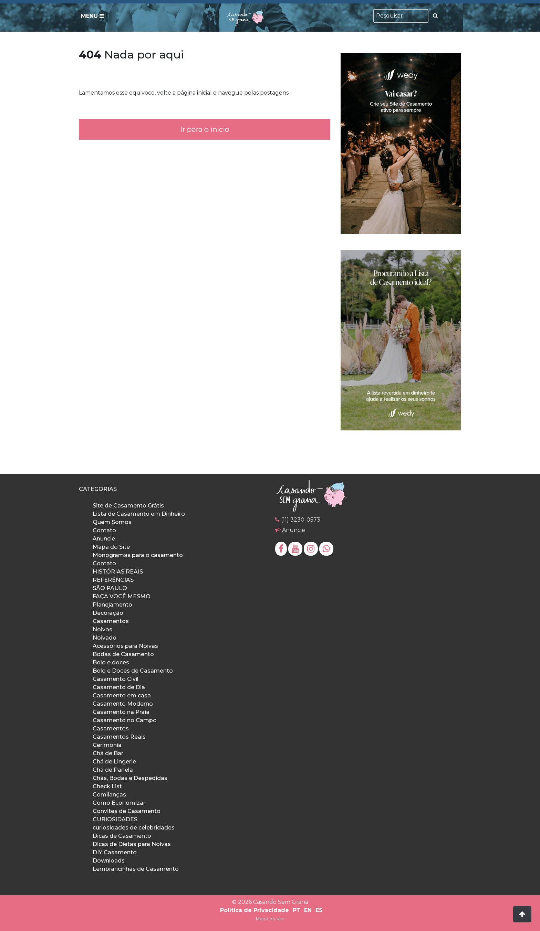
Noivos (102, 629)
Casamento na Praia (121, 712)
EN (308, 910)
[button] (522, 914)
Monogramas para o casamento (138, 555)
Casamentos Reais (119, 737)
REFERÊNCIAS (113, 580)
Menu (92, 16)
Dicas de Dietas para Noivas (132, 844)
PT (296, 910)
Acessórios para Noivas (125, 646)
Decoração (108, 613)
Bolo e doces (111, 662)
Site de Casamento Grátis (128, 505)
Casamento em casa (122, 695)
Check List (107, 786)
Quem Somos (112, 522)
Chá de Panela (113, 770)
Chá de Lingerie (114, 761)
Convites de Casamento (126, 811)
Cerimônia (107, 745)
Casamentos (111, 621)
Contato (104, 530)
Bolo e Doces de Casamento (133, 670)
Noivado (104, 637)
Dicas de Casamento (122, 836)
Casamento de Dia (119, 687)
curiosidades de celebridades (134, 827)
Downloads (109, 860)
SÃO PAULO (110, 588)
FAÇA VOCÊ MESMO (121, 596)
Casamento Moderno (123, 703)
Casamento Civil (115, 679)
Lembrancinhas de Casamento (136, 869)
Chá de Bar (108, 753)
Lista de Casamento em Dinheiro (139, 514)
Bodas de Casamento (123, 654)
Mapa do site (270, 918)
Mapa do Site (111, 547)
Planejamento (112, 604)
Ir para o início (204, 129)
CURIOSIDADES (115, 819)
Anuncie (104, 538)
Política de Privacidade (254, 910)
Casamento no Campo (125, 720)
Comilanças (109, 794)
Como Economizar (119, 803)
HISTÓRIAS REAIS (118, 571)
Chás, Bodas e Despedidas (130, 778)
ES (319, 910)
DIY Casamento (115, 852)
